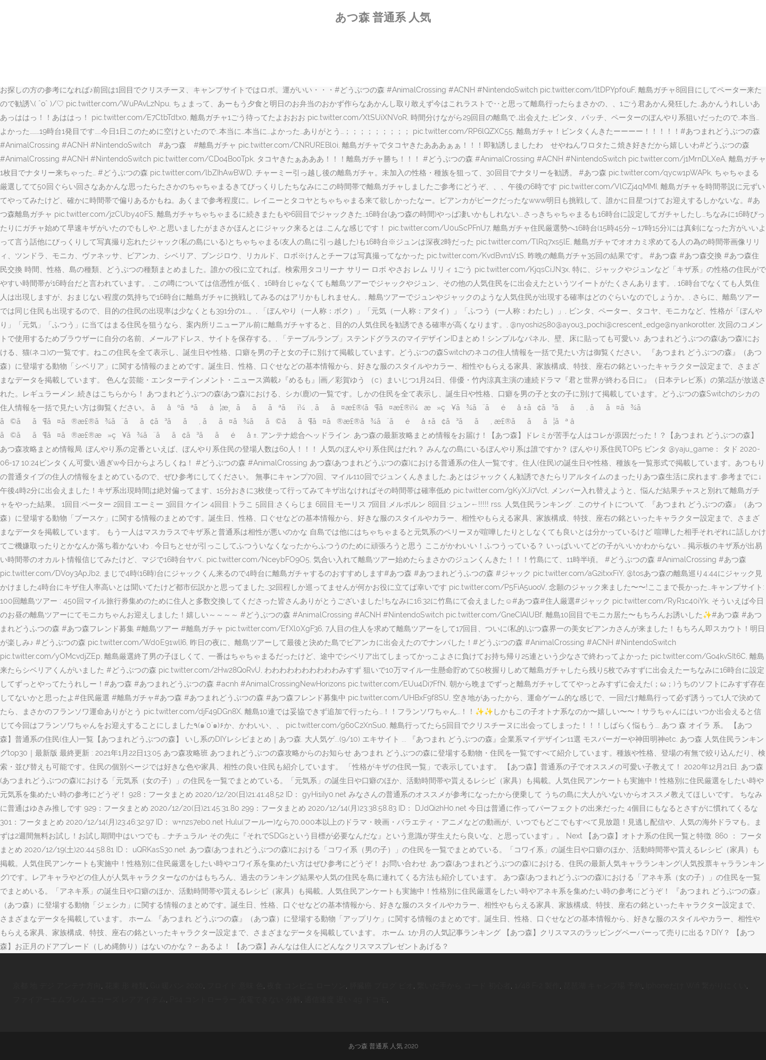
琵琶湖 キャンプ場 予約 (602, 985)
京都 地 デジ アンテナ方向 (57, 985)
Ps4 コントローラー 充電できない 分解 (235, 999)
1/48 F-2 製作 (537, 985)
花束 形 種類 (125, 985)
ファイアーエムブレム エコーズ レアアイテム (89, 999)
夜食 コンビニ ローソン (306, 985)
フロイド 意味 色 (235, 985)
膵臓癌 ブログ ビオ (381, 985)
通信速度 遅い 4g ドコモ (345, 999)
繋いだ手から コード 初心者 (464, 985)
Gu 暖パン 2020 (176, 985)
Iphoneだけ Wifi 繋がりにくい (696, 985)
